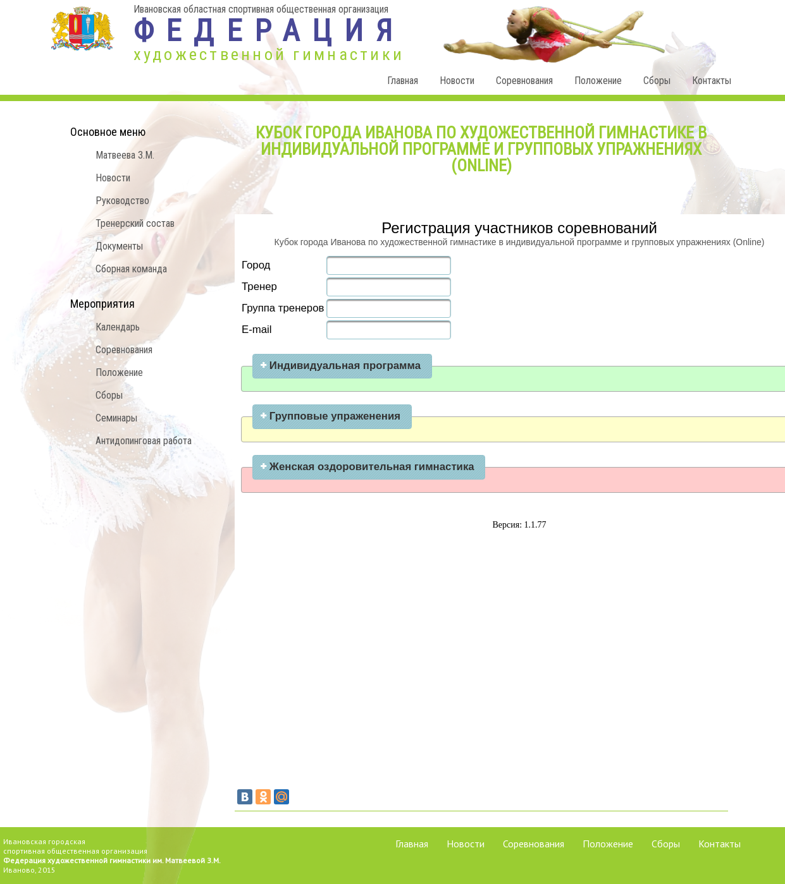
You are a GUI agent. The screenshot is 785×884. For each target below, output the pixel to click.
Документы (119, 246)
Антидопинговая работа (144, 441)
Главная (402, 81)
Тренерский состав (135, 223)
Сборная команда (131, 269)
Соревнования (524, 81)
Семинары (116, 418)
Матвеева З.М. (125, 155)
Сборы (657, 81)
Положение (598, 81)
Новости (457, 81)
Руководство (122, 201)
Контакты (711, 81)
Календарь (118, 327)
